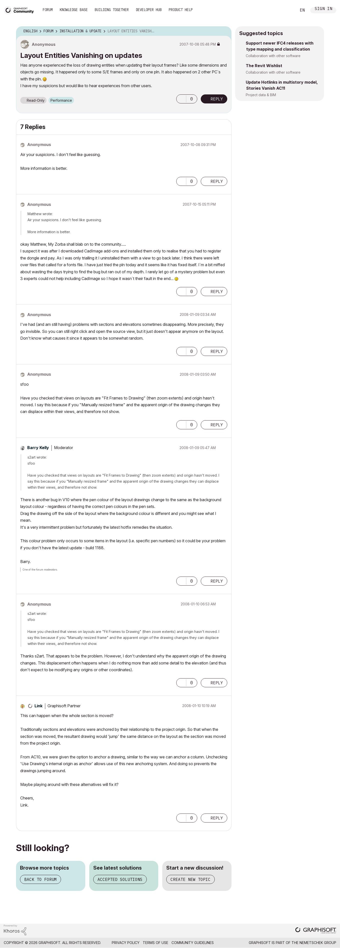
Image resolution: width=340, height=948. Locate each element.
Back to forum (40, 879)
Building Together (112, 10)
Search (287, 10)
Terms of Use (155, 942)
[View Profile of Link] (38, 705)
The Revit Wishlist (264, 65)
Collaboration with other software (273, 56)
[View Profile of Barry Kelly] (38, 447)
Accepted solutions (120, 879)
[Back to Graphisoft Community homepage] (20, 10)
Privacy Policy (126, 942)
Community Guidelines (193, 942)
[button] (181, 99)
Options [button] (224, 31)
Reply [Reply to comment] (216, 181)
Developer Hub (149, 10)
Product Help (181, 10)
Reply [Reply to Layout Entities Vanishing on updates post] (216, 98)
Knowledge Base (74, 10)
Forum (48, 10)
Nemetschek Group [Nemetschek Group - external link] (318, 942)
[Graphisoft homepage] (315, 931)
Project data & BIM (261, 95)
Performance (61, 100)
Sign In (323, 9)
